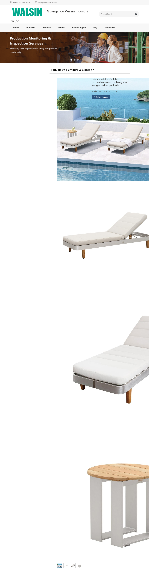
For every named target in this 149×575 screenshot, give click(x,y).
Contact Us (109, 27)
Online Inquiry (100, 97)
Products (46, 27)
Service (61, 27)
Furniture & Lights (78, 69)
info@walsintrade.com (47, 2)
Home (16, 27)
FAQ (95, 27)
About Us (30, 27)
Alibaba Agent (79, 27)
